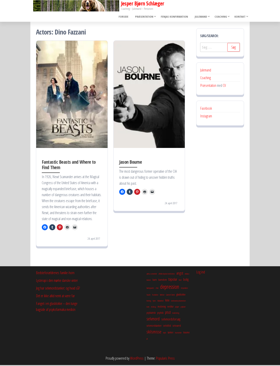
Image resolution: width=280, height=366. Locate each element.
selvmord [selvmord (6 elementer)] (153, 320)
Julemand (200, 17)
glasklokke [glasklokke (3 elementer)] (181, 295)
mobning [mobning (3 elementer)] (162, 307)
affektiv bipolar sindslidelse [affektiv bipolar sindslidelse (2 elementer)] (167, 275)
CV (224, 86)
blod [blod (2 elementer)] (180, 281)
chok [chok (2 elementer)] (157, 289)
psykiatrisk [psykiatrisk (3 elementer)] (151, 314)
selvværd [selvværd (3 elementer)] (177, 326)
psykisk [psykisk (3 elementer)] (160, 314)
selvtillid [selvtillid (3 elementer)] (167, 326)
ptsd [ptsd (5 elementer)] (168, 313)
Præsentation (145, 17)
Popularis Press (165, 359)
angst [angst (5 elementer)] (179, 274)
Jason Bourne (130, 163)
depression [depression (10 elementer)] (169, 288)
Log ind (200, 273)
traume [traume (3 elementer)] (186, 333)
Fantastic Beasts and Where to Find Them (69, 165)
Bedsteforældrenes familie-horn (55, 273)
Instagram (206, 117)
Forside (125, 17)
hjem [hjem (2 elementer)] (154, 302)
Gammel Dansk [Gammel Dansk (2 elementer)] (170, 296)
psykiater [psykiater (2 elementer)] (183, 308)
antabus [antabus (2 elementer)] (187, 275)
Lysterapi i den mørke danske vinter (57, 281)
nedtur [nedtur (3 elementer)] (170, 307)
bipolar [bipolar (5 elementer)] (172, 280)
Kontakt (239, 17)
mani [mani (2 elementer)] (148, 308)
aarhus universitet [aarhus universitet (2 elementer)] (152, 275)
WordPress (137, 359)
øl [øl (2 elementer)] (147, 339)
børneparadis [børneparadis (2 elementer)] (150, 289)
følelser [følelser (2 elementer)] (162, 296)
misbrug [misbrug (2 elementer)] (153, 308)
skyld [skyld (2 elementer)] (164, 333)
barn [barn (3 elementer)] (155, 281)
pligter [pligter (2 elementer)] (177, 308)
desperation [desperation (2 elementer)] (184, 289)
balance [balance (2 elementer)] (149, 281)
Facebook (206, 109)
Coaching (220, 17)
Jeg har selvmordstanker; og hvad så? (58, 289)
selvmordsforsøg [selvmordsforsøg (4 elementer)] (170, 320)
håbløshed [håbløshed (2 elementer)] (160, 302)
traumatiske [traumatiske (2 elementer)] (178, 333)
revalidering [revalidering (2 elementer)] (175, 314)
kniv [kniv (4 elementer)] (167, 301)
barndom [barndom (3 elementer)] (162, 281)
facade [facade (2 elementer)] (148, 296)
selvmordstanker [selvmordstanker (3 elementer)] (154, 326)
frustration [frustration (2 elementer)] (155, 296)
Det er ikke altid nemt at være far (55, 296)
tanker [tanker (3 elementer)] (170, 333)
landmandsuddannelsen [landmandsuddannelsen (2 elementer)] (178, 302)
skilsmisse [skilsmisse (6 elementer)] (154, 333)
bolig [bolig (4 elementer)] (186, 280)
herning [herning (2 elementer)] (149, 302)
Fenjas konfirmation (175, 17)
